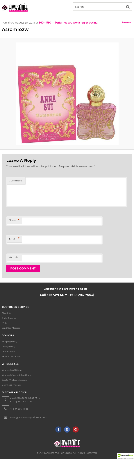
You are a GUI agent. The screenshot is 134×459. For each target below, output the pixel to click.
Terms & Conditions (11, 356)
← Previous (125, 22)
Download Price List (11, 385)
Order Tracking (9, 318)
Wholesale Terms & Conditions (16, 375)
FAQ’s (4, 323)
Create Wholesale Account (14, 380)
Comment (16, 180)
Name (14, 220)
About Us (6, 313)
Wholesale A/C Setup (12, 370)
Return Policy (8, 351)
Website (14, 257)
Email (14, 239)
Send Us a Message (11, 328)
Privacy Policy (8, 346)
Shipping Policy (9, 341)
